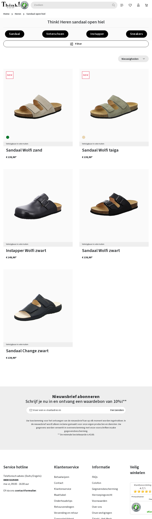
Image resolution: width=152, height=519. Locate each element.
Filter (76, 44)
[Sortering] (133, 59)
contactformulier (25, 455)
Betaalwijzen (61, 442)
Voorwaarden (99, 466)
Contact (58, 448)
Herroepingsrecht (102, 460)
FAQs (95, 442)
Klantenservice (62, 454)
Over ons (97, 472)
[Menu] (121, 5)
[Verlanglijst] (130, 5)
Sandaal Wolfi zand (24, 150)
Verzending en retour (66, 478)
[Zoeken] (113, 5)
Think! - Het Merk (102, 484)
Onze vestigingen (102, 478)
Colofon (96, 448)
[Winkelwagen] (146, 5)
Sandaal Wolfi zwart (101, 250)
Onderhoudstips (63, 466)
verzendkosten (73, 514)
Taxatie (96, 490)
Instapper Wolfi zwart (26, 250)
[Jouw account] (138, 5)
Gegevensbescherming (105, 454)
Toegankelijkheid (64, 484)
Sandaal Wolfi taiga (100, 150)
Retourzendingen (64, 472)
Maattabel (60, 460)
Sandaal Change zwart (27, 351)
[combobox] (70, 5)
